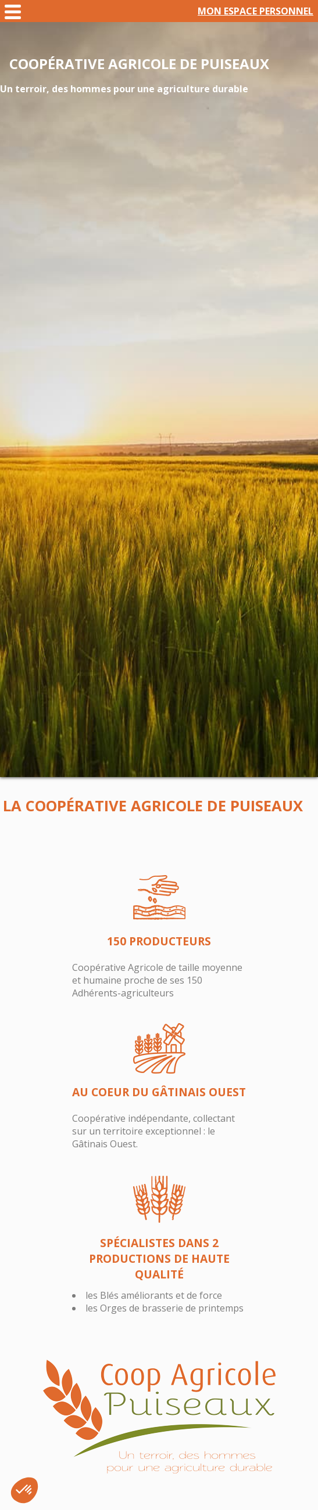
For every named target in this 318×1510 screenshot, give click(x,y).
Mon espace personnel (255, 11)
